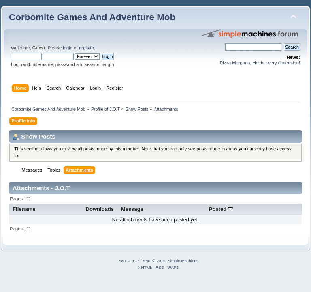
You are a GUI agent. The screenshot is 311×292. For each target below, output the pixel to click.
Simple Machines (183, 260)
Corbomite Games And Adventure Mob (92, 17)
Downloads (100, 209)
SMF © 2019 (154, 260)
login (67, 47)
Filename (24, 209)
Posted (221, 209)
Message (132, 209)
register (86, 47)
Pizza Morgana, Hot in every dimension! (260, 62)
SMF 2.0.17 (129, 260)
